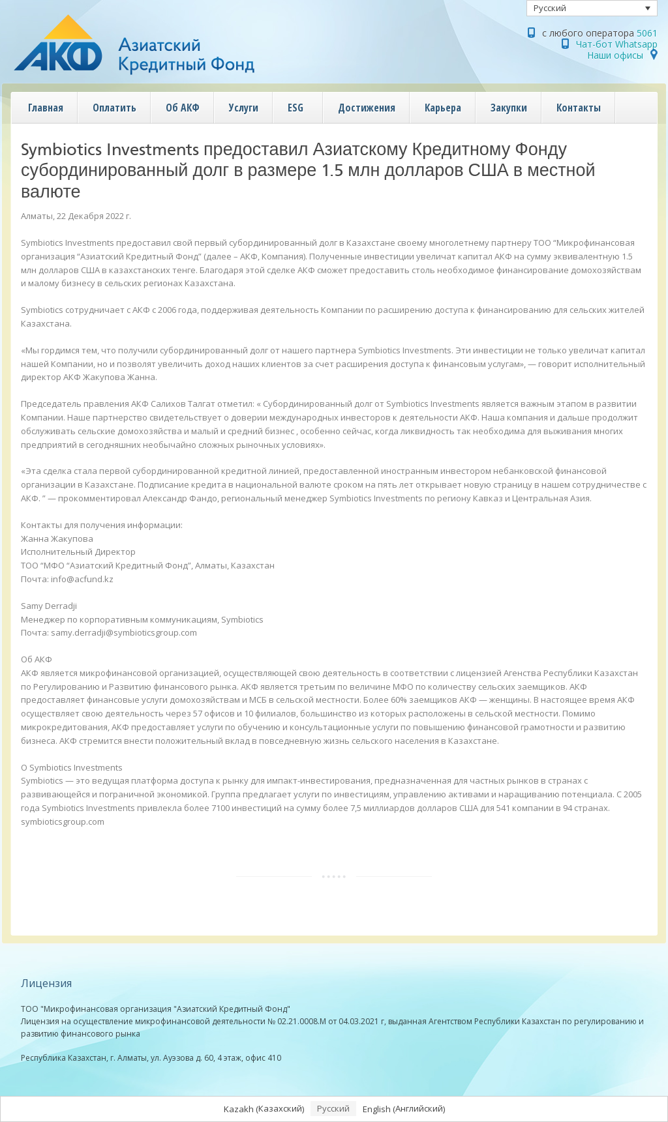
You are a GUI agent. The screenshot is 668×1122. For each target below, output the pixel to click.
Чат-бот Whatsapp (617, 44)
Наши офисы (615, 55)
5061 (647, 33)
